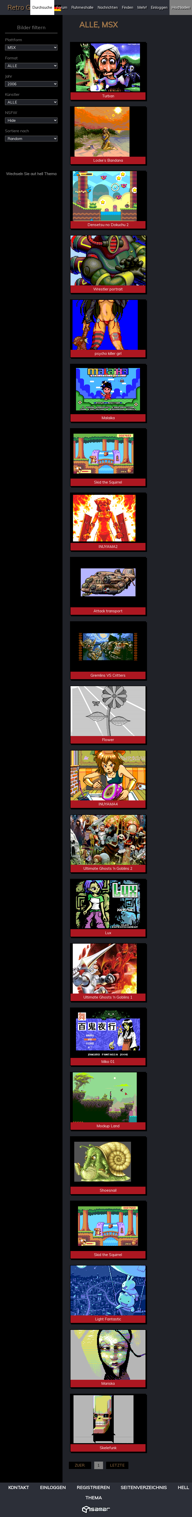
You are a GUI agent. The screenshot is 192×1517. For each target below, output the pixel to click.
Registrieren (93, 1487)
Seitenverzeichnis (144, 1487)
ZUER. (80, 1465)
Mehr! (142, 7)
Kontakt (18, 1487)
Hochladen (181, 7)
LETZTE (117, 1465)
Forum (61, 7)
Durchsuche (42, 7)
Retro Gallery (27, 7)
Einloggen (159, 7)
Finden (127, 7)
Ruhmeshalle (82, 7)
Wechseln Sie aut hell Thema (31, 173)
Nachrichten (108, 7)
